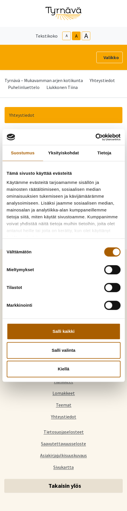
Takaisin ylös (64, 485)
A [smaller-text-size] (67, 35)
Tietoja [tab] (104, 152)
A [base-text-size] (76, 36)
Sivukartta (63, 467)
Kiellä (63, 368)
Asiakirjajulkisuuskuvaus (63, 455)
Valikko (111, 57)
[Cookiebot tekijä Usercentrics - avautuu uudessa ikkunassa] (95, 137)
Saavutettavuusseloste (63, 443)
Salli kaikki (63, 331)
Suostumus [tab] (23, 152)
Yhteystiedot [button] (21, 115)
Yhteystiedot (102, 80)
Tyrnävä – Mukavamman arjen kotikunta (44, 80)
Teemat (63, 404)
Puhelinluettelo (24, 87)
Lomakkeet (63, 393)
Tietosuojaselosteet (64, 431)
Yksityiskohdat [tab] (63, 152)
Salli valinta (63, 350)
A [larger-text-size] (86, 36)
